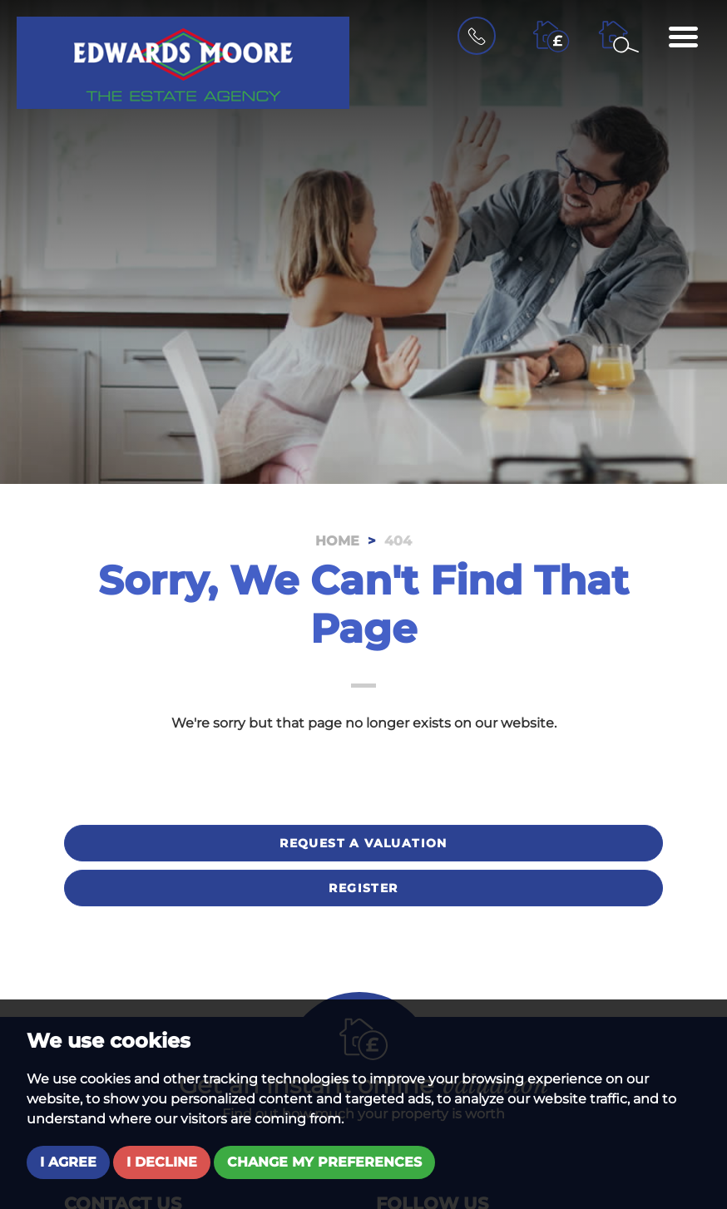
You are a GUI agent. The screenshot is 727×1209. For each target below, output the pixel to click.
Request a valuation (363, 843)
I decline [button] (161, 1162)
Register (363, 888)
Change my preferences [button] (324, 1162)
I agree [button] (68, 1162)
